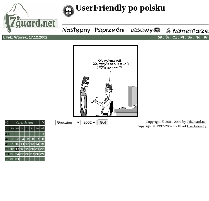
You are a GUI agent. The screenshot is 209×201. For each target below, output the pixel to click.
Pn (206, 37)
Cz (174, 37)
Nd (197, 37)
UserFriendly (196, 126)
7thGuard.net (196, 121)
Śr (167, 37)
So (189, 37)
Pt (182, 37)
